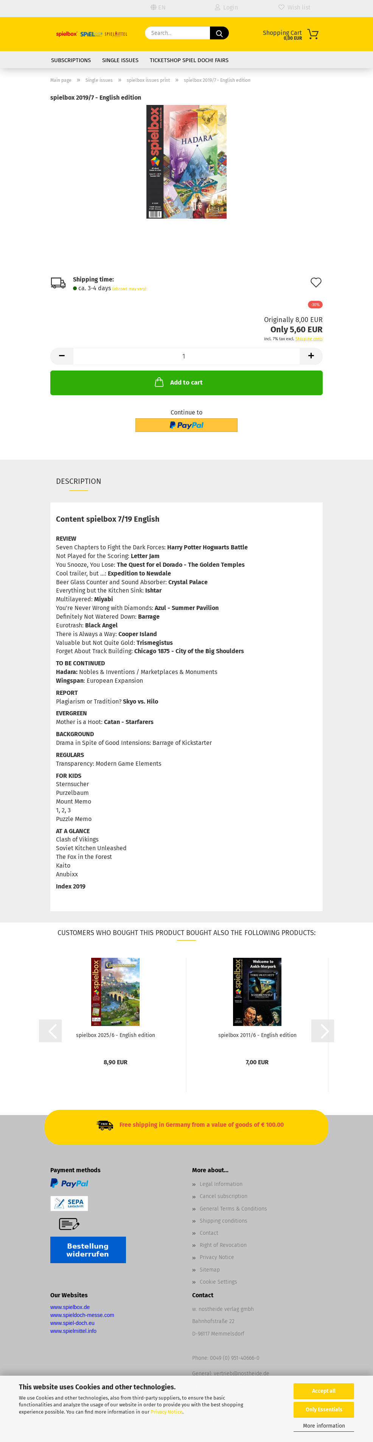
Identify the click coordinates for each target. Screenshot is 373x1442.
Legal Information (221, 1184)
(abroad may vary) (129, 288)
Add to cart (178, 382)
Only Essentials (324, 1409)
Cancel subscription (223, 1196)
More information (324, 1426)
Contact (209, 1233)
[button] (61, 356)
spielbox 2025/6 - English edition (115, 1035)
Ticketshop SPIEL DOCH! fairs (189, 60)
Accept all (324, 1391)
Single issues (120, 60)
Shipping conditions (223, 1221)
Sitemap (210, 1270)
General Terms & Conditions (233, 1209)
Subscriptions (71, 60)
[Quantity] (186, 356)
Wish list (294, 7)
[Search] (219, 33)
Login (226, 7)
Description (78, 481)
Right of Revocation (223, 1245)
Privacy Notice (166, 1412)
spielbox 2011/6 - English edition (257, 1035)
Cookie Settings (218, 1282)
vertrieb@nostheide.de (241, 1373)
